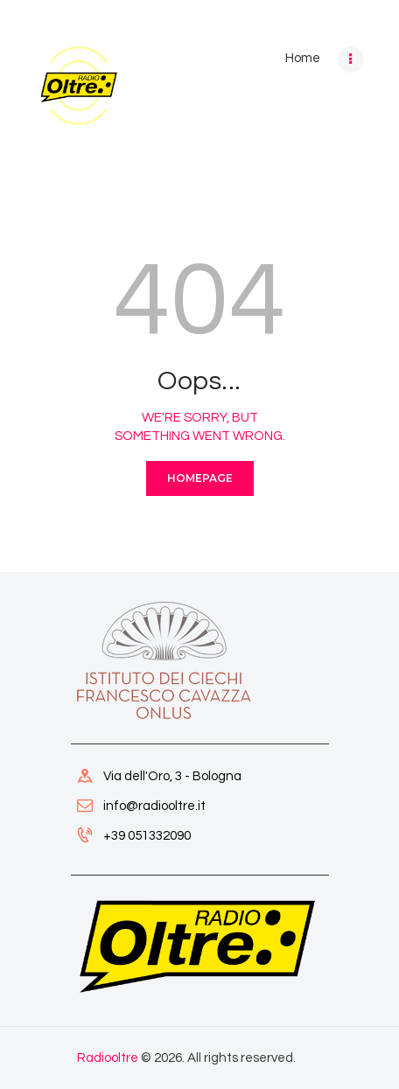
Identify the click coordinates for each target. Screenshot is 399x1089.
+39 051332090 (147, 835)
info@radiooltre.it (154, 806)
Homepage (200, 478)
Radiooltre (107, 1058)
